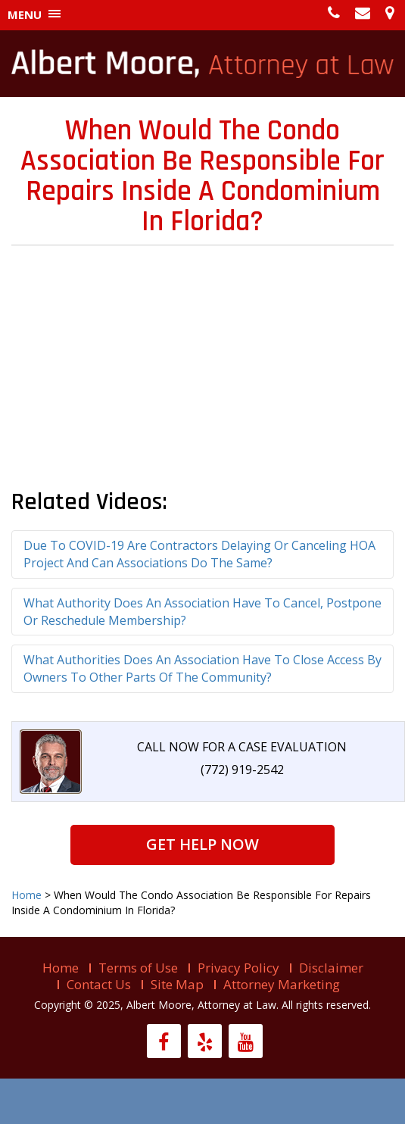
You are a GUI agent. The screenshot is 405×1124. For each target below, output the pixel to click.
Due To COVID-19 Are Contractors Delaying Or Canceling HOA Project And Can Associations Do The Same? (199, 554)
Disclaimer (331, 967)
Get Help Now (202, 844)
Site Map (177, 984)
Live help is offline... (202, 1101)
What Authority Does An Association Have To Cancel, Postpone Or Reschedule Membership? (202, 612)
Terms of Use (138, 967)
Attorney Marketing (281, 984)
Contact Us (99, 984)
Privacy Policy (238, 967)
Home (60, 967)
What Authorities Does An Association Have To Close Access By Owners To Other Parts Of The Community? (202, 668)
